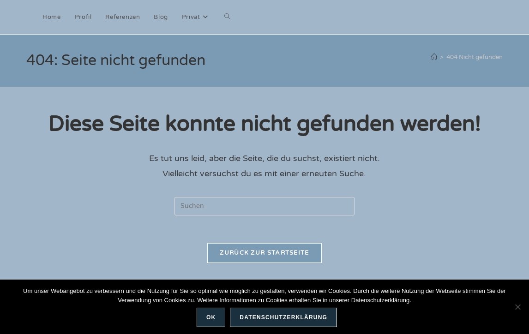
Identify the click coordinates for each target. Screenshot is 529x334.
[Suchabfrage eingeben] (264, 206)
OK (211, 317)
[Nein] (517, 306)
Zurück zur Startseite (264, 252)
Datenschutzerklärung (283, 317)
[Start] (434, 57)
